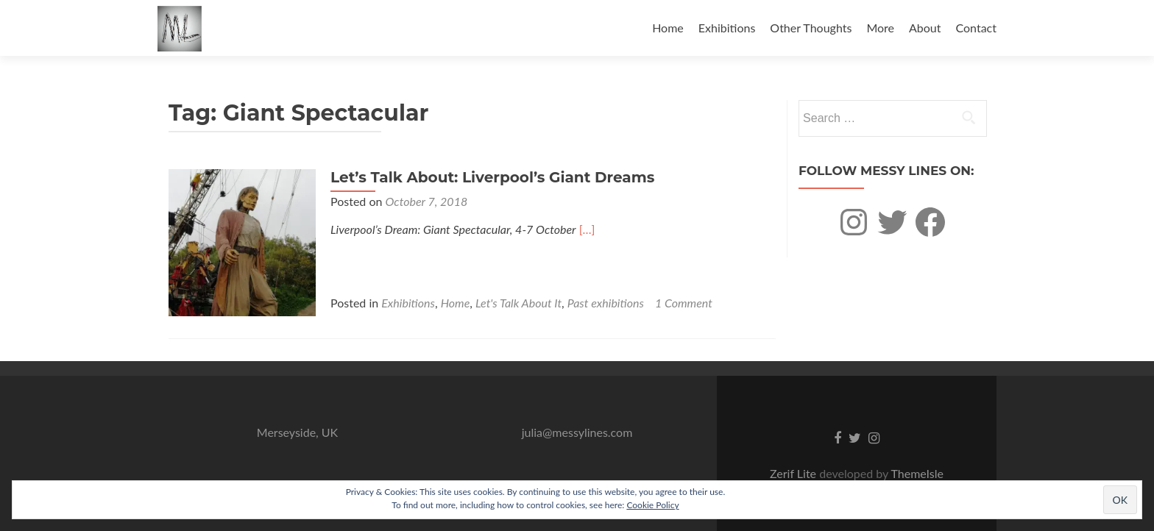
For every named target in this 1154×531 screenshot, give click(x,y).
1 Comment (683, 303)
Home (668, 28)
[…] (587, 229)
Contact (976, 28)
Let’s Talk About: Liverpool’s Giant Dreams (492, 177)
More (880, 28)
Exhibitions (727, 28)
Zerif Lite (794, 473)
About (925, 28)
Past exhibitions (605, 303)
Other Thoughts (811, 28)
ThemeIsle (917, 473)
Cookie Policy (652, 504)
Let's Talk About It (518, 303)
